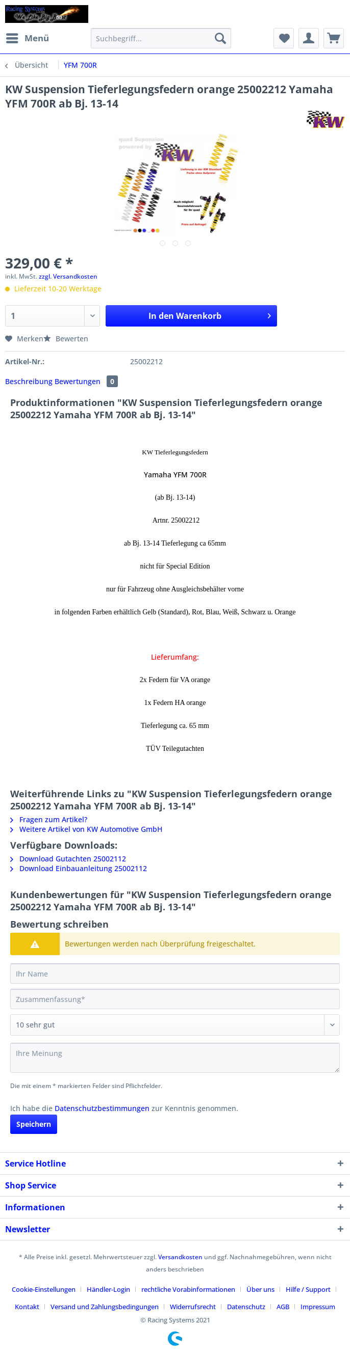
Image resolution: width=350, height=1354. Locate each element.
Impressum (318, 1306)
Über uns (260, 1289)
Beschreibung (29, 381)
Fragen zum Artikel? (48, 819)
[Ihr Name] (175, 973)
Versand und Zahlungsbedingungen (105, 1306)
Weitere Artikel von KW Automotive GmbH (86, 829)
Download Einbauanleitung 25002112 (78, 868)
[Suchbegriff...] (161, 38)
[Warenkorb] (333, 38)
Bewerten (65, 338)
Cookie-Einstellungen (44, 1289)
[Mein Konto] (308, 38)
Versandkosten (180, 1257)
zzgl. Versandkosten (68, 276)
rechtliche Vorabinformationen (188, 1289)
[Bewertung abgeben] (175, 1025)
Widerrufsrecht (193, 1306)
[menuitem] (27, 38)
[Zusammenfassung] (175, 999)
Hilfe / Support (308, 1289)
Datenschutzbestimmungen (102, 1108)
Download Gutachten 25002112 (68, 858)
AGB (283, 1306)
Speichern (33, 1124)
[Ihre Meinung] (175, 1058)
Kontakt (27, 1306)
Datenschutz (246, 1306)
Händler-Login (108, 1289)
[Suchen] (220, 38)
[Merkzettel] (283, 38)
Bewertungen (86, 381)
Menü (27, 37)
